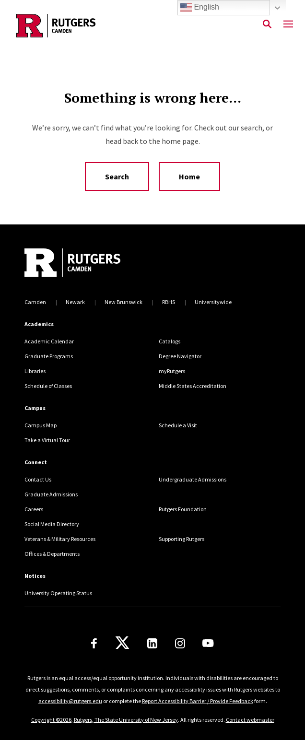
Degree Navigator (180, 356)
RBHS (168, 301)
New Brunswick (123, 301)
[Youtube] (207, 643)
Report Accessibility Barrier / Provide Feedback (197, 701)
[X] (122, 643)
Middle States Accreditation (192, 385)
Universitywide (213, 301)
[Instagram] (180, 643)
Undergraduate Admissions (192, 479)
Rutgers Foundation (183, 509)
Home (189, 176)
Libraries (35, 371)
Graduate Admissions (51, 494)
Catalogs (169, 341)
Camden (35, 301)
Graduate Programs (48, 356)
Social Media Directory (51, 524)
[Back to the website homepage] (56, 25)
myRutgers (172, 371)
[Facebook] (94, 643)
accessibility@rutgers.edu (70, 701)
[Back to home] (89, 263)
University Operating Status (58, 593)
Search (117, 176)
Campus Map (40, 425)
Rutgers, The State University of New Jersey (126, 719)
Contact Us (37, 479)
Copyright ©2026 (51, 719)
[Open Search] (267, 24)
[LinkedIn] (152, 643)
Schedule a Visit (178, 425)
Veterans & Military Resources (59, 538)
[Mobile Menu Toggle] (288, 24)
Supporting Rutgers (181, 538)
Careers (33, 509)
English (199, 7)
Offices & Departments (52, 553)
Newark (75, 301)
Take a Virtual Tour (47, 440)
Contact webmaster (250, 719)
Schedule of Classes (48, 385)
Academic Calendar (49, 341)
